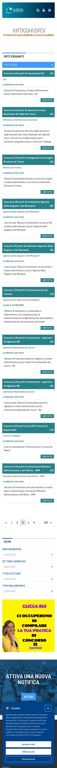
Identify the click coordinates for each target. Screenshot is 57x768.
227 (46, 522)
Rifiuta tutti (28, 752)
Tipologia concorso (13, 585)
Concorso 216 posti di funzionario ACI (24, 73)
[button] (28, 65)
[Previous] (6, 522)
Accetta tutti (28, 744)
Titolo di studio (11, 573)
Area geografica (11, 549)
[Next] (51, 522)
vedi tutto (47, 100)
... (40, 522)
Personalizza (28, 759)
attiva (28, 697)
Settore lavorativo (14, 561)
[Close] (48, 708)
